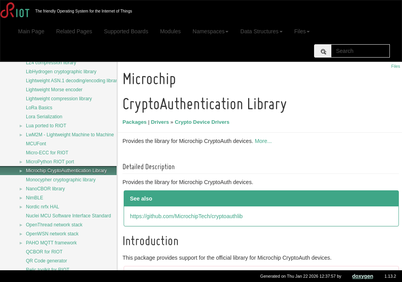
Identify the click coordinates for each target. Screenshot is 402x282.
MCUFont (36, 143)
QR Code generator (46, 261)
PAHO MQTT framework (51, 243)
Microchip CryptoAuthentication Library (66, 171)
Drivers (161, 122)
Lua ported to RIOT (46, 125)
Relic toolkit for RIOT (47, 270)
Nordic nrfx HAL (42, 207)
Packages (136, 122)
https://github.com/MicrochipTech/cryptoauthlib (187, 216)
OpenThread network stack (54, 225)
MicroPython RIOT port (50, 161)
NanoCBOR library (45, 189)
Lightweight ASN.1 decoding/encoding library (72, 80)
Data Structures (261, 31)
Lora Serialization (44, 116)
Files (302, 31)
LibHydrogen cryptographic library (61, 71)
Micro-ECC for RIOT (47, 152)
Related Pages (74, 31)
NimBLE (34, 198)
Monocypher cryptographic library (60, 180)
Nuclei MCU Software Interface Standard (68, 216)
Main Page (31, 31)
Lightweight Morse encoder (54, 89)
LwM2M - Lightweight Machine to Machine (70, 134)
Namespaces (211, 31)
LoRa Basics (39, 107)
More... (264, 141)
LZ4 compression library (51, 62)
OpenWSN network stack (52, 234)
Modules (170, 31)
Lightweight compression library (59, 98)
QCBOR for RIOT (44, 252)
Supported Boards (126, 31)
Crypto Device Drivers (203, 122)
